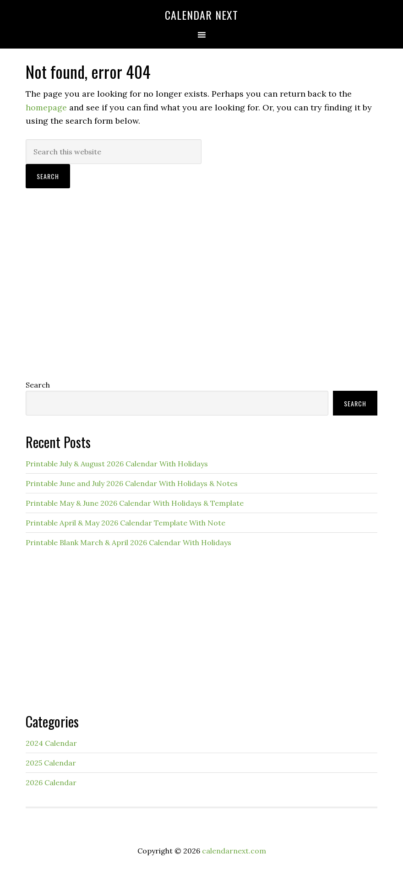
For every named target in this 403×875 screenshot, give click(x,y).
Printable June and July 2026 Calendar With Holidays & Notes (132, 483)
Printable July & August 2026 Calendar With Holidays (117, 463)
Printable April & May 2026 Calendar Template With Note (125, 522)
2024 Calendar (51, 743)
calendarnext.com (234, 850)
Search (38, 384)
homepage (46, 107)
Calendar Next (201, 14)
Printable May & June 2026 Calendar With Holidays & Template (135, 503)
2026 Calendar (51, 782)
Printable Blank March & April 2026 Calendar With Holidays (128, 542)
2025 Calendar (51, 762)
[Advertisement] (201, 296)
